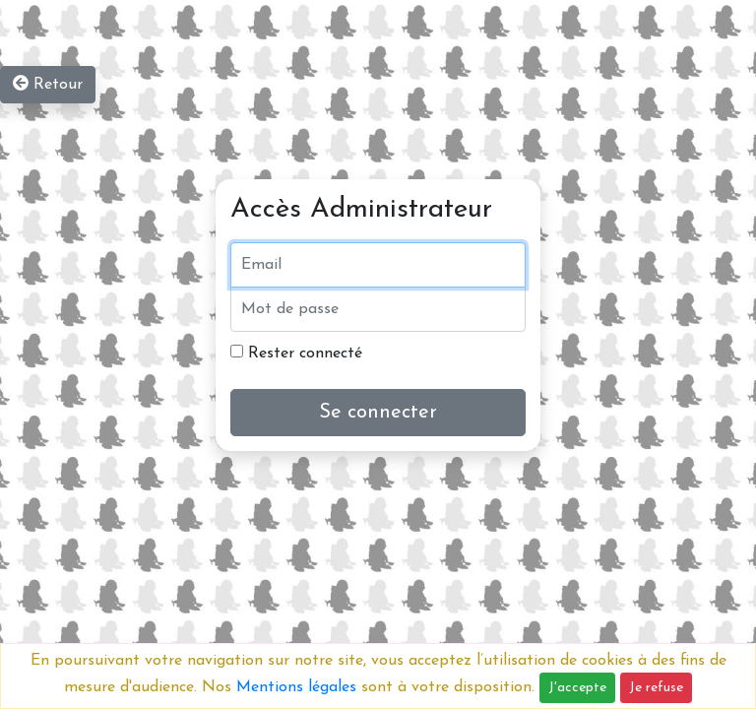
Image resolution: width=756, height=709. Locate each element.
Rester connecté (296, 353)
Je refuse (656, 687)
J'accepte (577, 687)
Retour (48, 84)
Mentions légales (296, 687)
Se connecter (378, 412)
